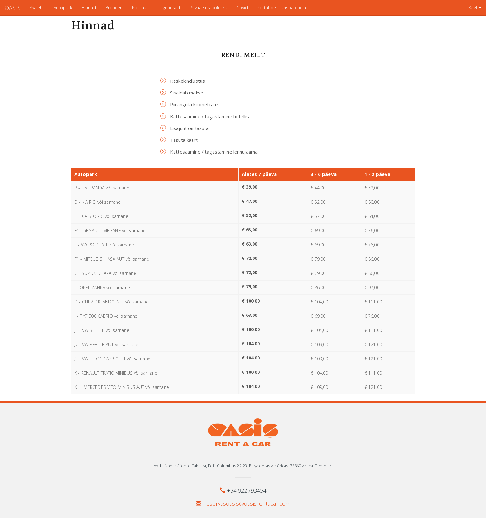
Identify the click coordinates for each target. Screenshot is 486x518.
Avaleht (37, 8)
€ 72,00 (249, 258)
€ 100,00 (251, 301)
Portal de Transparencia (281, 8)
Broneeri (114, 8)
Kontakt (140, 8)
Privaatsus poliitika (208, 8)
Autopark (63, 8)
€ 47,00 (249, 201)
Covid (242, 8)
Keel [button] (474, 8)
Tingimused (168, 8)
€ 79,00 (249, 286)
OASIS (12, 7)
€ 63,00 (249, 230)
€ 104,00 (251, 343)
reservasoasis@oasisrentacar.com (247, 503)
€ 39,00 (249, 187)
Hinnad (89, 8)
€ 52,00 (249, 215)
